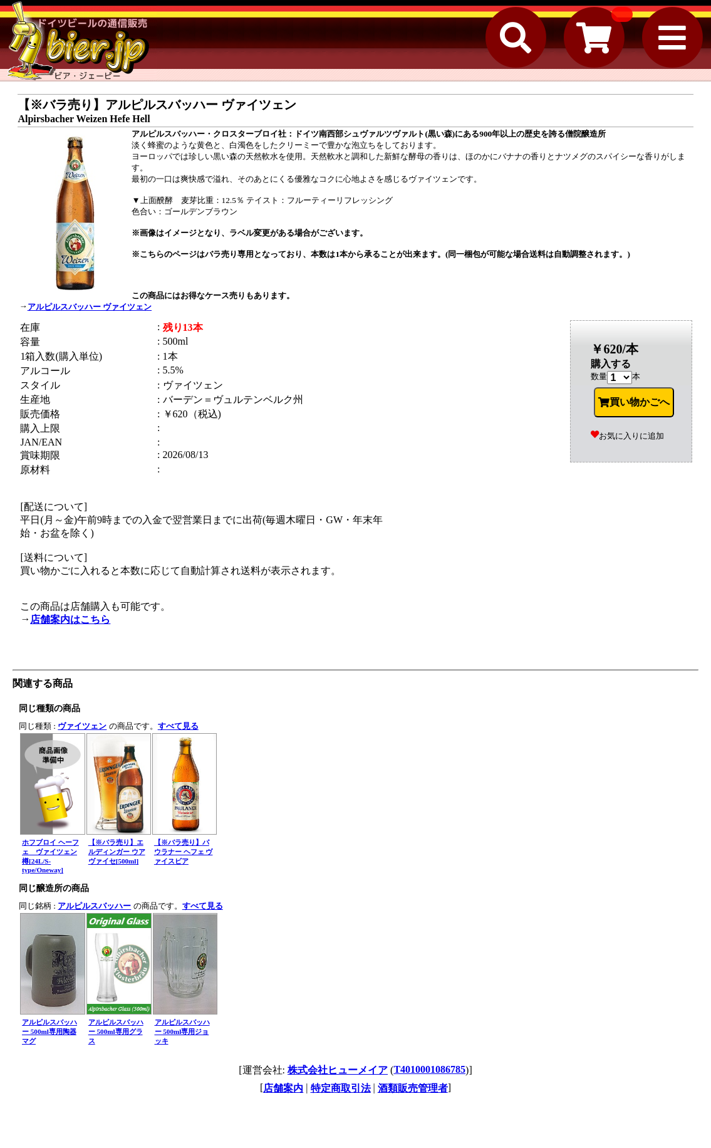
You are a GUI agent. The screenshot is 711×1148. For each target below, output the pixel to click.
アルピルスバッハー (94, 906)
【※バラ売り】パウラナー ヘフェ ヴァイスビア (183, 851)
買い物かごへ (634, 402)
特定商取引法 (341, 1088)
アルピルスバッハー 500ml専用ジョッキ (182, 1031)
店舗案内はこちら (70, 619)
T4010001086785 (429, 1069)
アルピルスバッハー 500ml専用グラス (115, 1031)
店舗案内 (283, 1088)
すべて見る (178, 726)
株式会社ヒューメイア (338, 1070)
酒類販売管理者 (413, 1088)
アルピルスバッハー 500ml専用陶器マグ (49, 1031)
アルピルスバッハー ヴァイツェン (90, 306)
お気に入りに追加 (627, 436)
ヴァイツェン (82, 726)
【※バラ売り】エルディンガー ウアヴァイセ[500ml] (116, 851)
